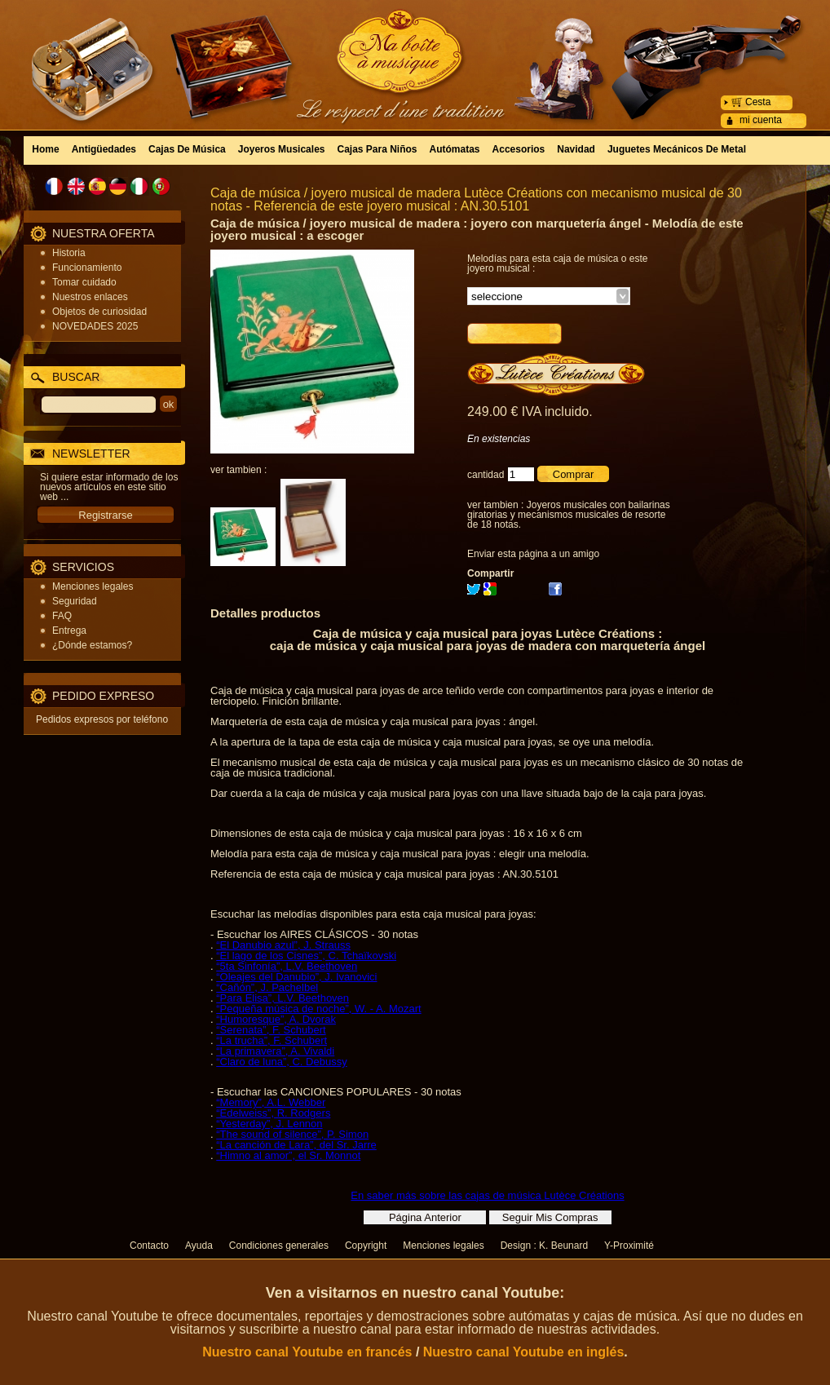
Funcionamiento (86, 267)
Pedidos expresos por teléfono (102, 719)
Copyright (365, 1245)
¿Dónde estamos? (92, 645)
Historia (69, 253)
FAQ (62, 616)
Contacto (149, 1245)
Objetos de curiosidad (99, 311)
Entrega (69, 630)
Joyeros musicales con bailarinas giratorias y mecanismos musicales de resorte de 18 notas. (568, 514)
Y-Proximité (629, 1245)
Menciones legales (92, 586)
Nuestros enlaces (90, 297)
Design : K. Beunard (544, 1245)
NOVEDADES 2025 (95, 326)
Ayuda (199, 1245)
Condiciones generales (279, 1245)
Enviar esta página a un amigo (533, 554)
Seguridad (74, 601)
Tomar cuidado (84, 282)
